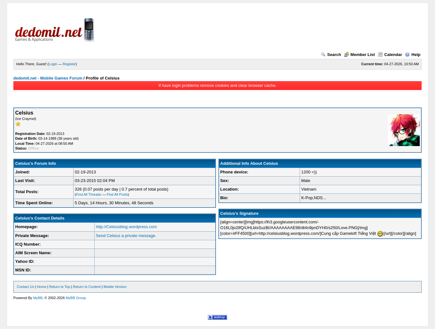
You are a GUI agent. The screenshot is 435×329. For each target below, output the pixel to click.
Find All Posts (117, 194)
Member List (359, 54)
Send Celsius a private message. (126, 235)
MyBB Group (76, 298)
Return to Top (59, 287)
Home (41, 287)
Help (412, 54)
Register (69, 64)
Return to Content (87, 287)
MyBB (37, 298)
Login (53, 64)
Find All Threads (88, 194)
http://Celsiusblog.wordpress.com (126, 226)
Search (331, 54)
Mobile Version (114, 287)
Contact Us (25, 287)
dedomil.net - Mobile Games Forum (47, 78)
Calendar (390, 54)
